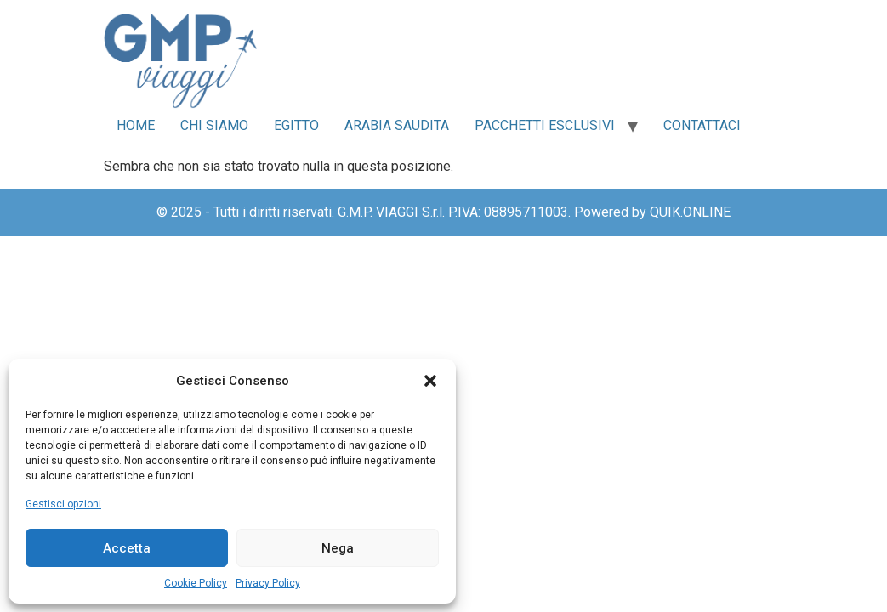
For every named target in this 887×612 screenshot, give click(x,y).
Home (136, 125)
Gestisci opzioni (63, 504)
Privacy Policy (268, 583)
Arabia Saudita (396, 125)
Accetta (127, 548)
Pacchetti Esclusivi (545, 125)
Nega (337, 548)
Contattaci (702, 125)
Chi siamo (214, 125)
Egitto (296, 125)
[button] (430, 380)
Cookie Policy (195, 583)
